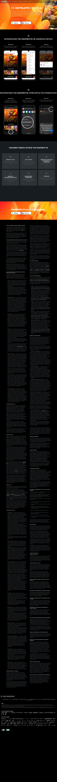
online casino (21, 250)
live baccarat (47, 269)
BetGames (39, 280)
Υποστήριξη (30, 1)
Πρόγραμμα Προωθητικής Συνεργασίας (48, 699)
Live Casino (47, 266)
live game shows (20, 346)
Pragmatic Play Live (45, 280)
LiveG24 (35, 280)
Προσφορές (20, 1)
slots (22, 229)
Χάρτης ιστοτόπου (32, 699)
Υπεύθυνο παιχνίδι (15, 699)
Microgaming (12, 494)
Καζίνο (9, 1)
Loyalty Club (39, 699)
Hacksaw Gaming (17, 495)
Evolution (31, 280)
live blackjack (37, 269)
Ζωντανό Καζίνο (14, 1)
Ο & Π (10, 699)
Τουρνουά (24, 1)
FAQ (27, 699)
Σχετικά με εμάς (6, 699)
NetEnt (8, 494)
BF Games (16, 470)
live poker (42, 269)
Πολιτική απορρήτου (22, 699)
